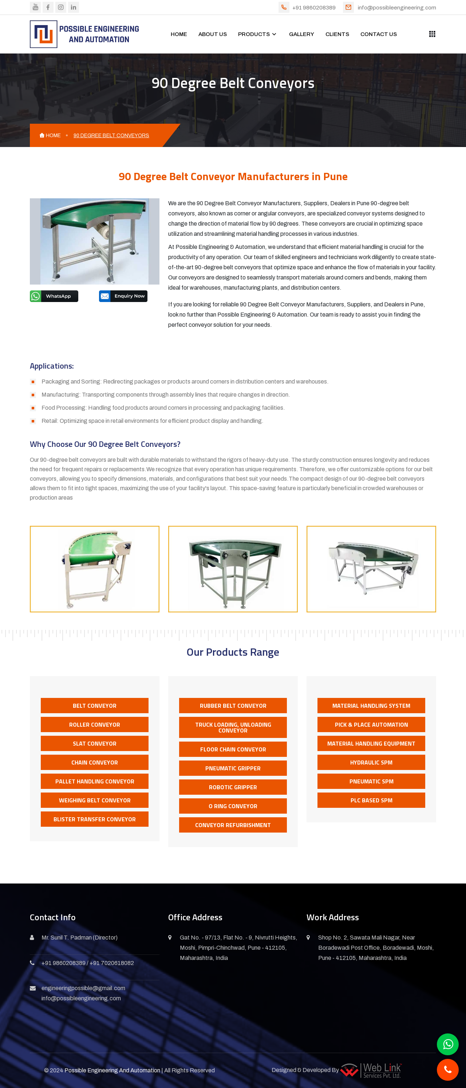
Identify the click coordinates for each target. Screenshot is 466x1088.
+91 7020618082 (112, 963)
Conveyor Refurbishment (233, 825)
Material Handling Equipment (371, 743)
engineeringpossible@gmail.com (83, 988)
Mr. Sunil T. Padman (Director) (80, 937)
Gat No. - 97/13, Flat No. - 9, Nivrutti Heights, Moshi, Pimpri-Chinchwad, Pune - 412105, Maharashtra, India (238, 947)
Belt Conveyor (94, 705)
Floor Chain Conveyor (233, 749)
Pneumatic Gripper (233, 768)
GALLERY (301, 34)
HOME (179, 34)
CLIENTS (337, 34)
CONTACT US (378, 34)
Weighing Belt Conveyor (95, 800)
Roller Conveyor (94, 724)
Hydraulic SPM (371, 762)
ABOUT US (212, 34)
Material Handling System (371, 705)
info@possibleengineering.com (397, 8)
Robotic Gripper (233, 787)
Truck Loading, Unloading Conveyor (233, 727)
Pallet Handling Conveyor (94, 781)
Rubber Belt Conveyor (233, 705)
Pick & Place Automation (371, 724)
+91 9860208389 (314, 8)
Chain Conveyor (94, 762)
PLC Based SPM (371, 800)
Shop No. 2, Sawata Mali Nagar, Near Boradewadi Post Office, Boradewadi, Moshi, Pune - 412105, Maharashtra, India (376, 947)
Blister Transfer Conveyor (95, 819)
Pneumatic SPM (372, 781)
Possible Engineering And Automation (112, 1070)
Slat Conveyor (94, 743)
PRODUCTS (254, 34)
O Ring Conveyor (233, 806)
